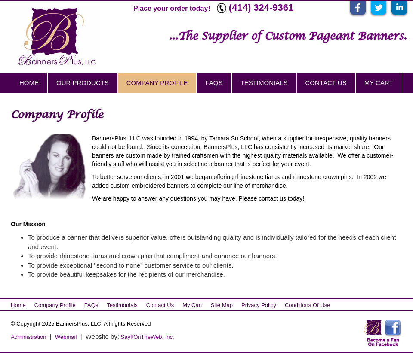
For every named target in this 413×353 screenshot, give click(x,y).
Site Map (222, 305)
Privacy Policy (258, 305)
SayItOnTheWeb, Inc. (146, 337)
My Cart (378, 82)
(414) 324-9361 (261, 7)
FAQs (213, 82)
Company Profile (157, 82)
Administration (28, 337)
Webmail (66, 337)
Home (29, 82)
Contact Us (326, 82)
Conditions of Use (307, 305)
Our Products (82, 82)
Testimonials (264, 82)
